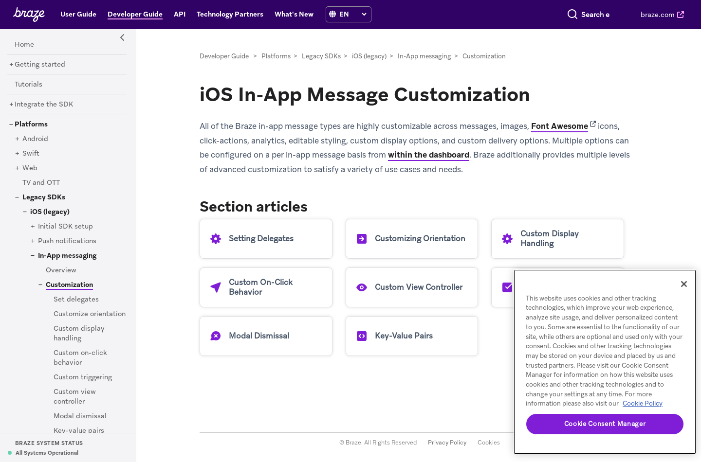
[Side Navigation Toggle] (122, 38)
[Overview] (61, 270)
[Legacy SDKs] (43, 197)
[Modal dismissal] (80, 416)
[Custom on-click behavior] (80, 358)
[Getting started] (40, 65)
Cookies (489, 442)
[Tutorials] (28, 84)
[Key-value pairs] (79, 431)
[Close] (684, 284)
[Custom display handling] (79, 333)
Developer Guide (224, 56)
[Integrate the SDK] (44, 104)
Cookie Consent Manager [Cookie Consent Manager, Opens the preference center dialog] (605, 424)
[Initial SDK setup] (65, 226)
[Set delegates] (76, 299)
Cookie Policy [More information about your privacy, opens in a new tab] (643, 403)
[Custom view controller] (75, 397)
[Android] (35, 139)
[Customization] (65, 284)
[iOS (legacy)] (50, 212)
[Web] (29, 168)
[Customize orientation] (90, 314)
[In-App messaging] (67, 256)
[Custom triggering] (83, 377)
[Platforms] (31, 124)
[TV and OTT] (41, 183)
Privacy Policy (447, 442)
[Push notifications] (67, 241)
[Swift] (30, 154)
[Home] (24, 45)
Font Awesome (559, 126)
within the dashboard (428, 154)
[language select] (352, 14)
